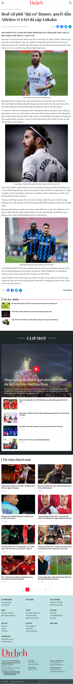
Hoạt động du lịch (7, 639)
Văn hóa (4, 626)
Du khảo (53, 610)
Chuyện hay (6, 636)
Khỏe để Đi (29, 629)
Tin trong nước (6, 603)
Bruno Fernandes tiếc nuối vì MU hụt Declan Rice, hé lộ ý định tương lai (54, 487)
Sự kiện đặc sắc (6, 642)
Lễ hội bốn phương (56, 605)
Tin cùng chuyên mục (17, 459)
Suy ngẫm (30, 600)
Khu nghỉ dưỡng (31, 616)
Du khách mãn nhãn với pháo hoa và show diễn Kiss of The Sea (40, 426)
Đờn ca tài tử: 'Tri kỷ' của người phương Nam (34, 440)
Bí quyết (29, 623)
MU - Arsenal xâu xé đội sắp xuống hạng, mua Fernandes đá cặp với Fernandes (17, 578)
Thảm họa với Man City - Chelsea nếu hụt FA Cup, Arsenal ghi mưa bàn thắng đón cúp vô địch (55, 548)
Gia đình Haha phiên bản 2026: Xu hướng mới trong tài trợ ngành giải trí (34, 303)
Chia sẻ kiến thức (31, 631)
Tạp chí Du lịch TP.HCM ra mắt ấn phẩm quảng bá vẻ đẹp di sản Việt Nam (35, 320)
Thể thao (16, 9)
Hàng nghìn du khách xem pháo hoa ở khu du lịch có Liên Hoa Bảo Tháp (33, 381)
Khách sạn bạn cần (32, 618)
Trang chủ (4, 9)
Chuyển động (6, 600)
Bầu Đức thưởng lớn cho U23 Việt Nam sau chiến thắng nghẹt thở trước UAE (43, 401)
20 (45, 590)
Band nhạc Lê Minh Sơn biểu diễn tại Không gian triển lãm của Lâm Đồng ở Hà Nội (44, 414)
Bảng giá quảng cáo (18, 682)
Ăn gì (3, 610)
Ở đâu (28, 610)
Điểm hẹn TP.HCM (56, 603)
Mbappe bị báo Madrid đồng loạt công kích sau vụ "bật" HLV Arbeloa (17, 517)
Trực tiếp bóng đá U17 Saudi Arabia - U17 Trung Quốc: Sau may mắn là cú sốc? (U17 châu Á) (17, 548)
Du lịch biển (55, 600)
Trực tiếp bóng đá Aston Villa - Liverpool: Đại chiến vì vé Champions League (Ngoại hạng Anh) (54, 517)
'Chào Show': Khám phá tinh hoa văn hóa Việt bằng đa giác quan (32, 311)
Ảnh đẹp (53, 618)
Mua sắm (53, 623)
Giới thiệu (4, 682)
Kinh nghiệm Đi (31, 626)
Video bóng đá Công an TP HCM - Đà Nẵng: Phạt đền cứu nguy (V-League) (18, 487)
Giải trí (11, 9)
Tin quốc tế (5, 605)
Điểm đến (53, 613)
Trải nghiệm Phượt (56, 616)
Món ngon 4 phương (8, 616)
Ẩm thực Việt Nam (7, 613)
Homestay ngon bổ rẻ (33, 613)
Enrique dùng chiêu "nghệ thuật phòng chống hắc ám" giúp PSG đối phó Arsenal (54, 578)
